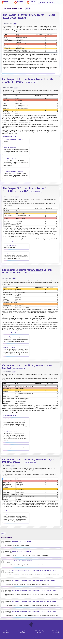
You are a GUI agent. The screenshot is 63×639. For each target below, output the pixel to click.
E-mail (39, 632)
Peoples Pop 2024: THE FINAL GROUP (22, 541)
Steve (7, 632)
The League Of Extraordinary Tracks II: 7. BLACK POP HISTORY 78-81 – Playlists (33, 580)
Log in (43, 2)
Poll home (22, 632)
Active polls (21, 631)
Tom (15, 23)
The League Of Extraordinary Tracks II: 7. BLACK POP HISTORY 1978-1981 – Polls (34, 571)
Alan (58, 632)
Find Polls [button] (52, 2)
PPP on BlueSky (39, 631)
